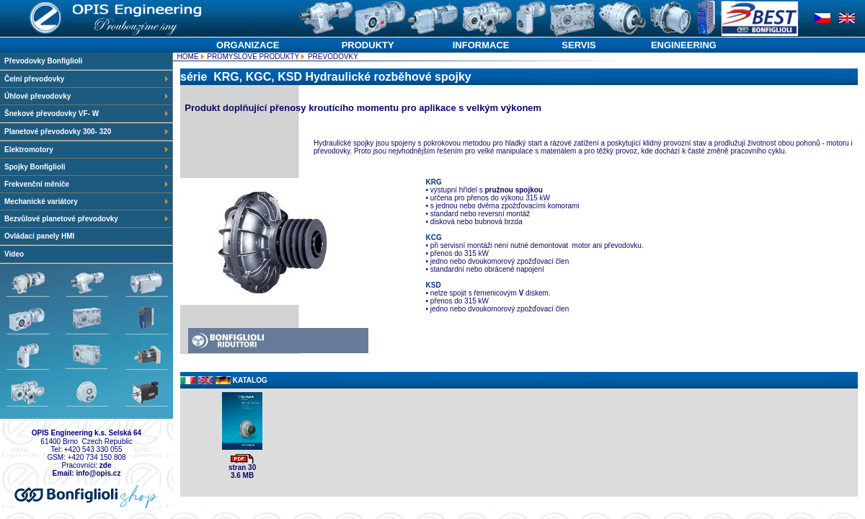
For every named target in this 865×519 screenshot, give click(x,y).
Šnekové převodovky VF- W (86, 113)
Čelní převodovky (86, 79)
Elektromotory (86, 150)
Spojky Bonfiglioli (86, 167)
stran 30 (242, 467)
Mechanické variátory (86, 201)
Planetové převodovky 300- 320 (86, 132)
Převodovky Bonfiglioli (43, 61)
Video (14, 254)
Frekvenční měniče (86, 184)
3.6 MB (242, 475)
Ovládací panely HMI (39, 236)
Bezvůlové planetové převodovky (86, 219)
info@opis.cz (98, 473)
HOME (187, 57)
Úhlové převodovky (86, 96)
